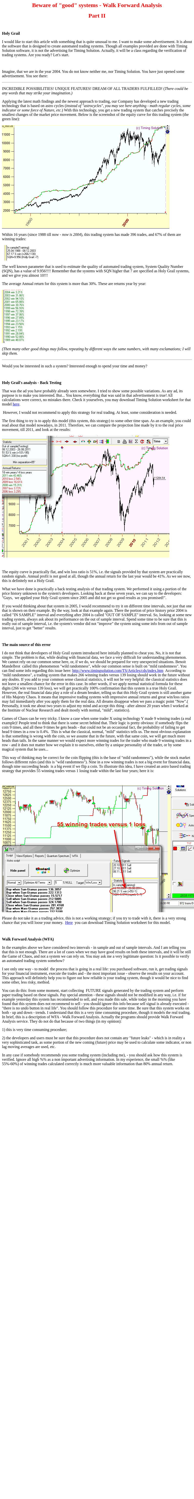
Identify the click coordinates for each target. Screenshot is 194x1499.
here (16, 404)
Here (69, 922)
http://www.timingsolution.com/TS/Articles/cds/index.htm (117, 670)
